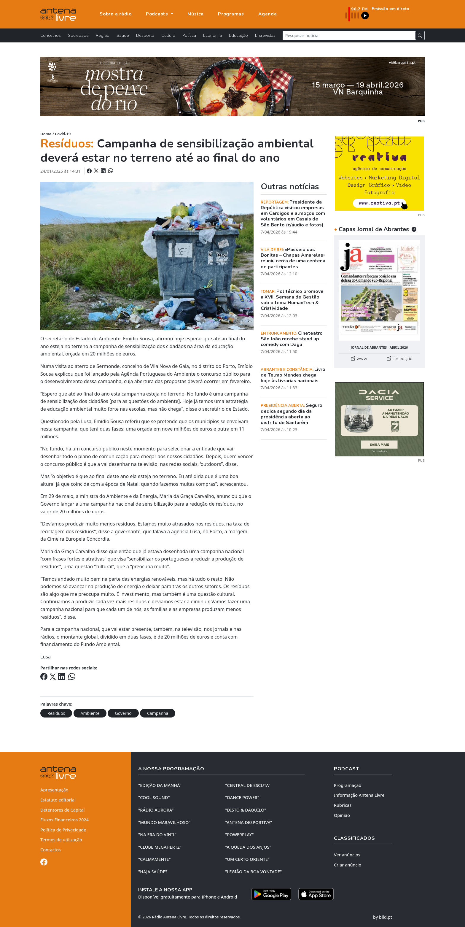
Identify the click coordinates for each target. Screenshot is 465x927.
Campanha (157, 713)
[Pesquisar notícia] (349, 35)
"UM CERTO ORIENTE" (247, 859)
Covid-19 (63, 133)
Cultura (168, 35)
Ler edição (400, 358)
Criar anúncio (347, 865)
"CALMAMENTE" (154, 859)
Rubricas (342, 805)
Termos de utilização (61, 839)
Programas (231, 14)
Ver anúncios (347, 855)
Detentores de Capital (62, 810)
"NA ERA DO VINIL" (157, 834)
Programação (347, 785)
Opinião (342, 815)
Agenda (267, 14)
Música (195, 14)
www (359, 358)
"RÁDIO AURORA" (155, 810)
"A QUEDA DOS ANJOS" (248, 847)
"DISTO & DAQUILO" (245, 810)
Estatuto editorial (58, 800)
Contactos (50, 850)
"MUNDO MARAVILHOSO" (164, 822)
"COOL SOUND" (154, 797)
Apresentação (54, 790)
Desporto (145, 35)
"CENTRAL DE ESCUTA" (247, 785)
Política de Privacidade (63, 830)
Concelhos (50, 35)
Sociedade (78, 35)
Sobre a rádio (116, 14)
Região (102, 35)
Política (189, 35)
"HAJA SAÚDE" (152, 871)
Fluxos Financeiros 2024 (64, 820)
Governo (123, 713)
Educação (238, 35)
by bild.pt (382, 917)
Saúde (123, 35)
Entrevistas (265, 35)
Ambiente (90, 713)
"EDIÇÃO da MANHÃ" (159, 785)
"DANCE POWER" (242, 797)
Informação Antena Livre (359, 795)
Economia (212, 35)
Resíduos (56, 713)
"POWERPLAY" (239, 834)
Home (45, 133)
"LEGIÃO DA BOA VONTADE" (253, 871)
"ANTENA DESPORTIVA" (248, 822)
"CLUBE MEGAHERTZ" (159, 847)
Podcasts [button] (158, 14)
